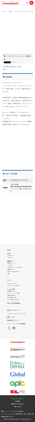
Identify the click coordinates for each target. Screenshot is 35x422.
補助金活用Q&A (11, 295)
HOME (9, 250)
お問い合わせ (17, 406)
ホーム (4, 11)
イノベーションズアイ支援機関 (16, 323)
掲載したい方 (11, 317)
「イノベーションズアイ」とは (16, 313)
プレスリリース (11, 283)
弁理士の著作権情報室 (13, 303)
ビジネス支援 (11, 289)
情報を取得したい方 (13, 320)
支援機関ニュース (11, 291)
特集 (8, 273)
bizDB (10, 11)
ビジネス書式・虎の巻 (13, 299)
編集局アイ (10, 261)
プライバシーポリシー (17, 398)
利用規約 (17, 401)
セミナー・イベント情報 (13, 293)
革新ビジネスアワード (13, 310)
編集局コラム (10, 269)
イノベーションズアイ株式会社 (14, 411)
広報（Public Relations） (13, 271)
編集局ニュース (11, 263)
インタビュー (10, 265)
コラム (9, 280)
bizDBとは (10, 257)
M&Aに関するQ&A (11, 297)
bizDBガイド (10, 255)
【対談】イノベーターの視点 (14, 267)
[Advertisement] (17, 32)
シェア (14, 62)
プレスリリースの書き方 (13, 285)
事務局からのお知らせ (17, 404)
